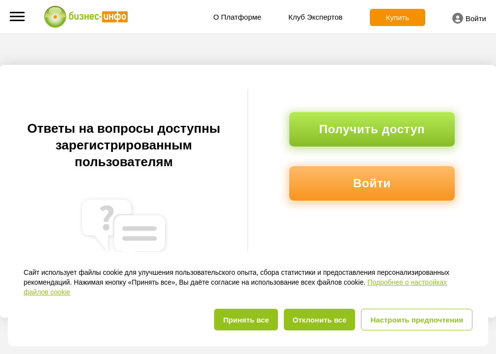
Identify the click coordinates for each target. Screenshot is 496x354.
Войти (469, 18)
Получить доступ (372, 129)
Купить (397, 17)
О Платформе (237, 17)
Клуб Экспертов (315, 17)
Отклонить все (320, 320)
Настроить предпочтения (416, 320)
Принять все (246, 320)
